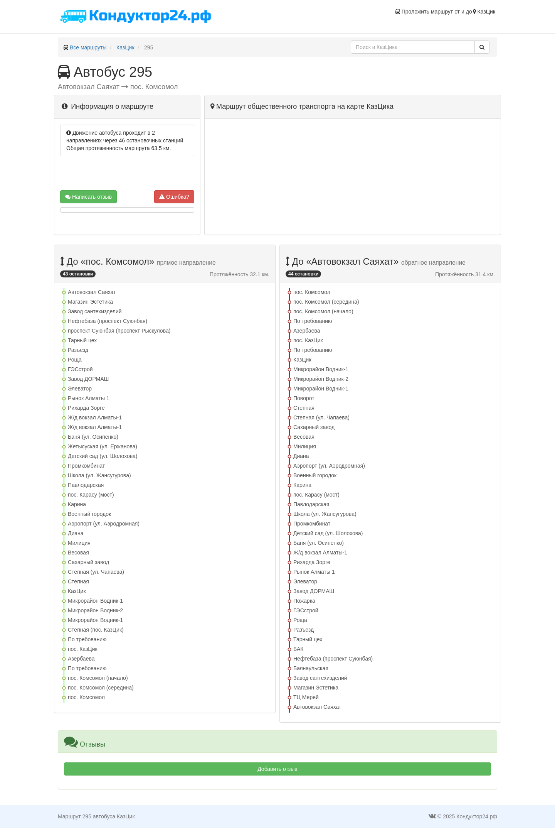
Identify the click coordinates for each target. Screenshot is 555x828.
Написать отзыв (88, 197)
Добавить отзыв (277, 769)
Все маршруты (88, 47)
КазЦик (125, 47)
